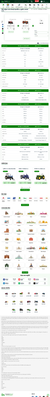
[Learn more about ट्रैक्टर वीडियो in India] (14, 310)
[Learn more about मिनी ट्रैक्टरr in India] (43, 294)
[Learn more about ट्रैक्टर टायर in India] (21, 310)
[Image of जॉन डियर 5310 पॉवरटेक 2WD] (40, 176)
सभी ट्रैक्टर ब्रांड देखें (25, 204)
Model (36, 34)
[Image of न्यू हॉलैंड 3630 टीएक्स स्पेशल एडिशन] (9, 176)
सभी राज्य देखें (25, 272)
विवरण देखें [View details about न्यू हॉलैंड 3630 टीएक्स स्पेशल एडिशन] (5, 171)
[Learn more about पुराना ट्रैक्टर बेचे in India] (36, 294)
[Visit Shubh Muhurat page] (37, 2)
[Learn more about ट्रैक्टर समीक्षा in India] (21, 302)
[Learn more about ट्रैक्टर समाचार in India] (43, 302)
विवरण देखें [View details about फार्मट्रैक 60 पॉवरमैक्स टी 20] (21, 171)
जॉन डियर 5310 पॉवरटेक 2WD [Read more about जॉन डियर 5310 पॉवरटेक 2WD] (39, 168)
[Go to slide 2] (23, 187)
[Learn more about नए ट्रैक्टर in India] (6, 294)
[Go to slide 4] (25, 187)
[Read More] (11, 32)
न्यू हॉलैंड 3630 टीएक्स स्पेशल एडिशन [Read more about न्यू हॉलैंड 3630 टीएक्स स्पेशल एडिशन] (9, 168)
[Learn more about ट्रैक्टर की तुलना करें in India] (14, 294)
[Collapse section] (47, 45)
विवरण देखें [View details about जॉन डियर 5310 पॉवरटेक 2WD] (37, 171)
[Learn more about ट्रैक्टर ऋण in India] (6, 302)
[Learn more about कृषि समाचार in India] (36, 310)
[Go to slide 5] (26, 187)
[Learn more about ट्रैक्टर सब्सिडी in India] (14, 302)
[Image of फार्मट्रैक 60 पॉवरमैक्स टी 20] (25, 176)
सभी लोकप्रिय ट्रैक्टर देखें (25, 189)
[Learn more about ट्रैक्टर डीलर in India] (28, 302)
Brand (36, 30)
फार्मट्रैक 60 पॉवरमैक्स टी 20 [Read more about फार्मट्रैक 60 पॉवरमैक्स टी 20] (23, 168)
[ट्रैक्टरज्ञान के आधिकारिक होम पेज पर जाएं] (10, 394)
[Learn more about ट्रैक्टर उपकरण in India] (28, 310)
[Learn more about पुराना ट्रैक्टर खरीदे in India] (28, 294)
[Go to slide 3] (24, 187)
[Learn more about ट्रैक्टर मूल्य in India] (21, 294)
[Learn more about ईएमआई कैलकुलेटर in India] (36, 302)
